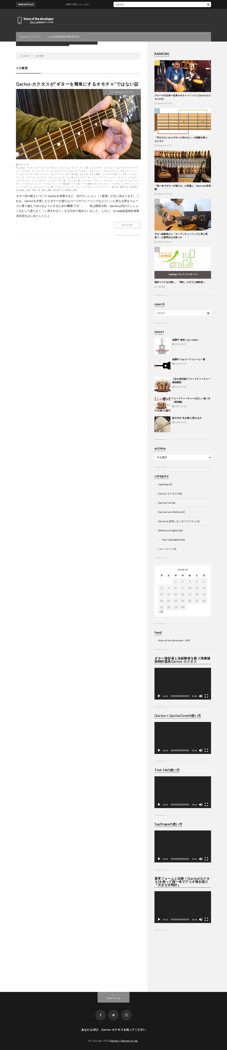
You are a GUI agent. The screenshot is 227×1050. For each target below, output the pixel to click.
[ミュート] (201, 696)
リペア (97, 187)
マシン (107, 184)
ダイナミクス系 (66, 177)
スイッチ (20, 177)
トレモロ (132, 177)
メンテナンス (26, 187)
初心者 (115, 187)
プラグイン (109, 180)
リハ (78, 187)
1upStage (161, 286)
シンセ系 (122, 174)
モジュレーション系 (43, 187)
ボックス (98, 184)
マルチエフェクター (121, 184)
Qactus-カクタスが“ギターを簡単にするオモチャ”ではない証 (77, 83)
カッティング (38, 171)
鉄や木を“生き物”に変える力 (187, 417)
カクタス (26, 171)
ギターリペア (57, 174)
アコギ (29, 168)
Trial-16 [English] (171, 539)
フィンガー (86, 180)
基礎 (122, 187)
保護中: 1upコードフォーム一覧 (188, 359)
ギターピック (26, 174)
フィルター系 (73, 180)
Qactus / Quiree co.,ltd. (124, 1040)
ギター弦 (83, 174)
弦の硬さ (133, 187)
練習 (75, 190)
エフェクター (96, 168)
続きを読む (128, 224)
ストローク (41, 177)
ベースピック (49, 184)
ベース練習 (86, 184)
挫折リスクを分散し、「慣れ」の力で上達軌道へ (179, 282)
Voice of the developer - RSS (174, 640)
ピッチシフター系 (56, 180)
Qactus (22, 168)
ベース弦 (75, 184)
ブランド (98, 180)
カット (49, 171)
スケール (30, 177)
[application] (182, 684)
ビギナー (42, 180)
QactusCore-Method (170, 511)
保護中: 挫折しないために (185, 339)
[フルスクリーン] (206, 696)
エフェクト (109, 168)
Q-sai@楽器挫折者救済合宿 (63, 36)
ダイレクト (80, 177)
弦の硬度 (20, 190)
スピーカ (52, 177)
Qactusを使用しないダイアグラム (177, 521)
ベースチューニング (31, 184)
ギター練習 (94, 174)
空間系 (68, 190)
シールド (132, 174)
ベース (119, 180)
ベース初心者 (63, 184)
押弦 (34, 190)
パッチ (33, 180)
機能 (49, 190)
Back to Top (113, 998)
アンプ (75, 168)
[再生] (159, 696)
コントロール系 (109, 174)
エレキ (119, 168)
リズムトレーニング (64, 187)
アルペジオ (64, 168)
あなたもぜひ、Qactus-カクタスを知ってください (113, 1029)
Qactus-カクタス (29, 36)
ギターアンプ (60, 171)
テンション (92, 177)
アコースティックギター (46, 168)
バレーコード (165, 548)
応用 (28, 190)
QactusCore (165, 502)
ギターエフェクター (78, 171)
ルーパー (106, 187)
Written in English (168, 530)
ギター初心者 (71, 174)
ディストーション (108, 177)
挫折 (43, 190)
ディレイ (122, 177)
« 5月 (161, 611)
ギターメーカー (41, 174)
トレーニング (22, 180)
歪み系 (56, 190)
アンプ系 (84, 168)
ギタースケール (111, 171)
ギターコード (95, 171)
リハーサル (86, 187)
